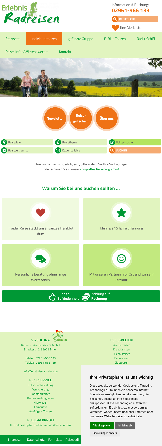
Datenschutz (36, 439)
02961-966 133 (130, 10)
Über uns (107, 118)
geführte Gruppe (80, 38)
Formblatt (55, 439)
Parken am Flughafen (40, 398)
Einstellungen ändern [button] (105, 433)
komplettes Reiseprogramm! (99, 169)
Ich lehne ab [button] (125, 425)
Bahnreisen (121, 358)
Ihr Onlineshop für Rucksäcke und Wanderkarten (40, 425)
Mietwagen (40, 402)
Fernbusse (40, 407)
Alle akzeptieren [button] (102, 425)
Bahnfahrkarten (40, 394)
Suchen (121, 150)
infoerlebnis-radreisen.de (41, 371)
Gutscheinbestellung (40, 385)
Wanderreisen (121, 345)
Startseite (12, 38)
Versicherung (40, 389)
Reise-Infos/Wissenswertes (26, 51)
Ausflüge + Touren (40, 411)
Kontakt (65, 51)
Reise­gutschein (81, 118)
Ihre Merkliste (130, 27)
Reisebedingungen (78, 439)
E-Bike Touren (115, 38)
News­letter (55, 118)
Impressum (15, 439)
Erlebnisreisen (121, 354)
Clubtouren (121, 362)
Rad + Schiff (146, 38)
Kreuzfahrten (121, 349)
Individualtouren (44, 38)
